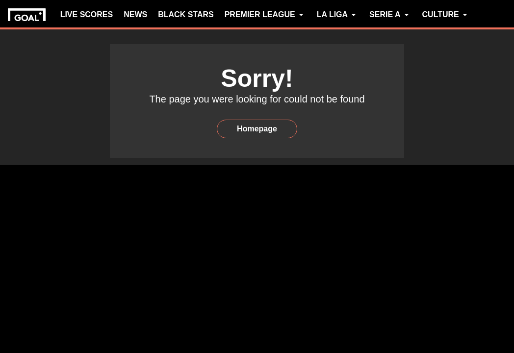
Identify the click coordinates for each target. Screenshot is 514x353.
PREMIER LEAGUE (265, 15)
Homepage (257, 129)
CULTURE (446, 15)
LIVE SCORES (86, 14)
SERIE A (390, 15)
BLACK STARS (185, 14)
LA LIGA (338, 15)
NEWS (135, 14)
